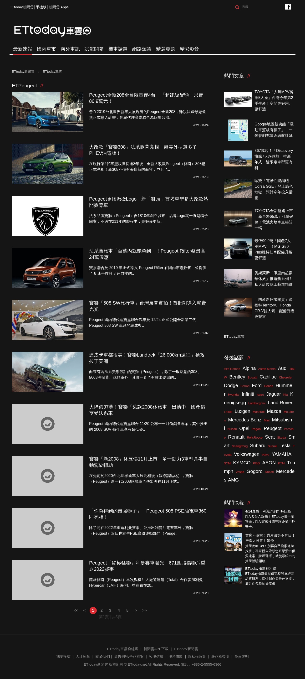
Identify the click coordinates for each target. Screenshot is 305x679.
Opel (244, 428)
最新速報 (22, 49)
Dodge (231, 385)
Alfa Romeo (232, 369)
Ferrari (244, 386)
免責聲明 (241, 656)
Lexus (228, 412)
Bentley (237, 376)
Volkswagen (246, 454)
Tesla (285, 445)
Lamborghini (256, 403)
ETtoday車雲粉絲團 (288, 7)
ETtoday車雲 (57, 31)
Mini (266, 420)
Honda (268, 386)
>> (144, 610)
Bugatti (252, 377)
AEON (269, 462)
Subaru (257, 445)
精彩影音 (189, 49)
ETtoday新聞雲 (22, 7)
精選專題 (165, 49)
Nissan (232, 429)
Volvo (265, 454)
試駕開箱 (94, 49)
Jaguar (273, 394)
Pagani (256, 429)
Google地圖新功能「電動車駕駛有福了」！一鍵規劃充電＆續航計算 (274, 130)
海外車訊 (70, 49)
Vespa (240, 472)
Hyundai (233, 394)
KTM (281, 463)
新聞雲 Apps (59, 7)
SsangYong (240, 446)
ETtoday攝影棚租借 (260, 568)
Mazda (274, 411)
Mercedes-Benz (244, 419)
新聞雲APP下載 (155, 649)
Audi (283, 368)
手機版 (41, 7)
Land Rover (280, 402)
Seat (270, 437)
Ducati (269, 472)
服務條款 (175, 656)
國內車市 (46, 49)
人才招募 (83, 656)
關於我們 (103, 656)
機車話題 (117, 49)
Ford (257, 385)
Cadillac (267, 376)
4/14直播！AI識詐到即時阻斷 (268, 511)
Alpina (249, 368)
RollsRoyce (255, 437)
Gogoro (255, 471)
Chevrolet (285, 377)
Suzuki (272, 446)
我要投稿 (63, 656)
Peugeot (273, 428)
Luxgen (242, 411)
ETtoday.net (137, 664)
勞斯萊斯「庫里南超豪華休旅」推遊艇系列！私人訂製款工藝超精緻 (273, 278)
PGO (256, 463)
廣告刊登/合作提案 (129, 656)
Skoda (281, 437)
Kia (285, 394)
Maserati (258, 412)
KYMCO (241, 462)
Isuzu (260, 394)
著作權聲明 (220, 656)
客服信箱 (156, 656)
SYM (227, 463)
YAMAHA (281, 454)
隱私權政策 (197, 656)
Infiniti (248, 394)
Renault (236, 437)
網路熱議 (141, 49)
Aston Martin (267, 369)
